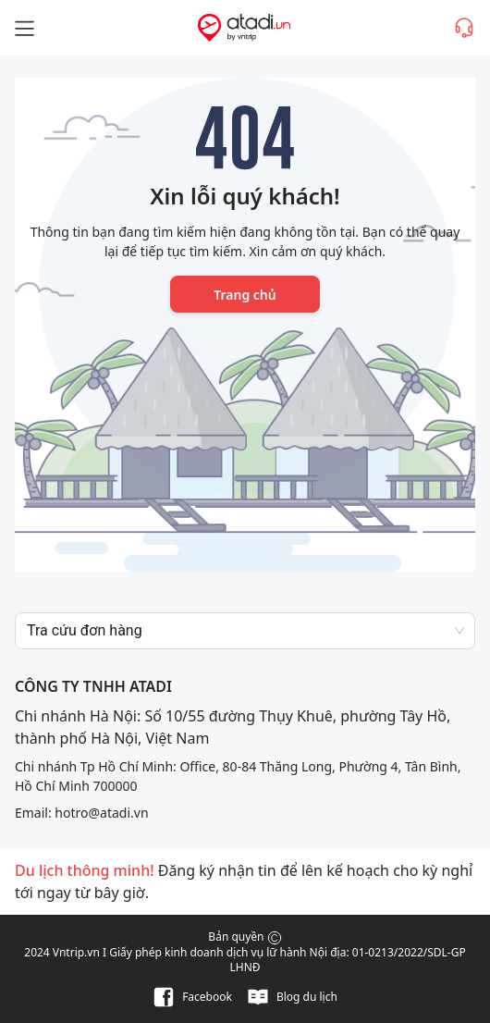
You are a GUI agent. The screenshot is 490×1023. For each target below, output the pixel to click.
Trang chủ (245, 294)
